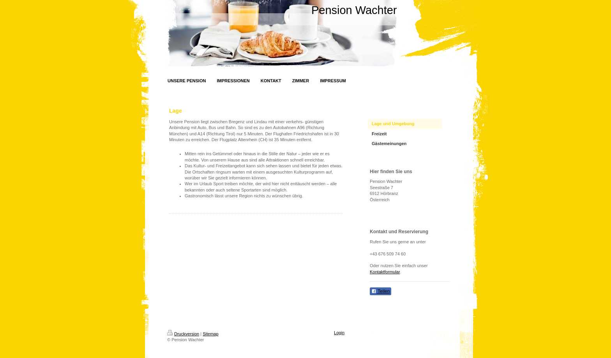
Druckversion (183, 333)
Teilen (380, 291)
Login (339, 332)
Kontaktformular (385, 271)
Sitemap (210, 333)
